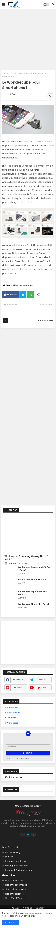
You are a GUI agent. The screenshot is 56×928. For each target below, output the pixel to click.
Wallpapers (12, 723)
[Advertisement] (28, 39)
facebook (18, 679)
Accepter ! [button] (10, 922)
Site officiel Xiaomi (15, 898)
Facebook (12, 294)
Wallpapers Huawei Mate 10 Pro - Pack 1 (34, 568)
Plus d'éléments (45, 320)
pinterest (18, 687)
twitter (42, 679)
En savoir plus (28, 915)
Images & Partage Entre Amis (20, 870)
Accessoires (17, 73)
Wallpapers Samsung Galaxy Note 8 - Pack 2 (27, 558)
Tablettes (11, 717)
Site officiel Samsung (16, 884)
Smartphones (13, 712)
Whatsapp (30, 294)
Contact (40, 908)
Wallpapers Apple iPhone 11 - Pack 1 (32, 593)
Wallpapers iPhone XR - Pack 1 (33, 604)
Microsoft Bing (12, 852)
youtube (42, 687)
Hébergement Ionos (15, 861)
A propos (27, 908)
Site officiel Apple (14, 880)
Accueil (5, 73)
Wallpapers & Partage (16, 865)
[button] (53, 4)
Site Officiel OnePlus (15, 889)
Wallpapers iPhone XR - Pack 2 (33, 579)
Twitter (22, 294)
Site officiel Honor (14, 893)
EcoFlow (9, 856)
